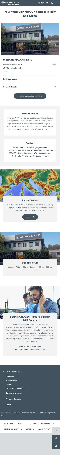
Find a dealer (30, 217)
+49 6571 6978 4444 (32, 346)
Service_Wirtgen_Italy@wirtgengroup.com (34, 153)
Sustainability (11, 380)
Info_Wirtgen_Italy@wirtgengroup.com (33, 156)
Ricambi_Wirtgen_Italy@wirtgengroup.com (36, 150)
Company (10, 377)
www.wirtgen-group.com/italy (30, 96)
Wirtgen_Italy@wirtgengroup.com (33, 147)
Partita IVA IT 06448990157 (16, 388)
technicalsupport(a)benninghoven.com (30, 349)
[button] (30, 79)
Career (8, 384)
